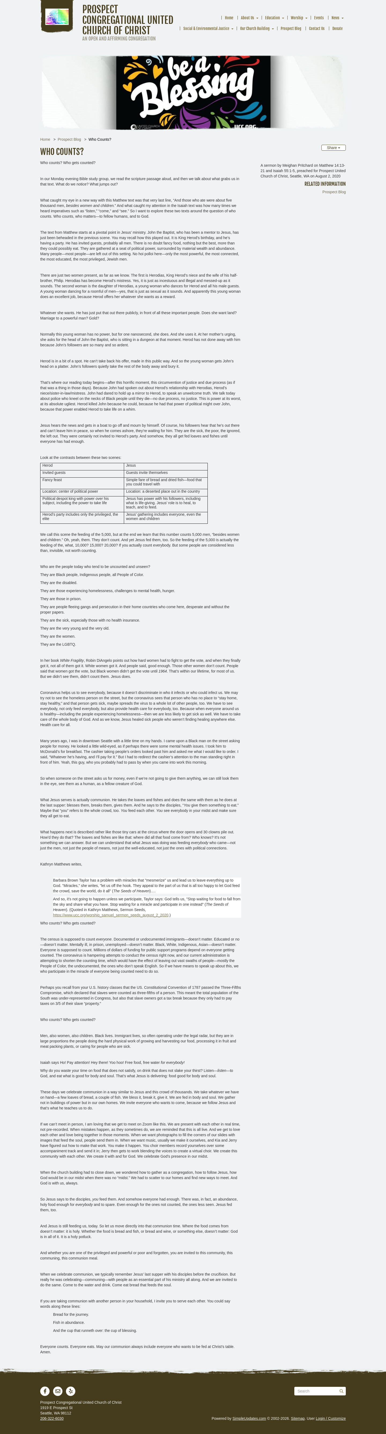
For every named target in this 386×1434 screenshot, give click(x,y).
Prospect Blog (291, 28)
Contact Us (317, 28)
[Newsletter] (57, 1391)
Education (272, 18)
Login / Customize (331, 1418)
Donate (337, 28)
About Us (247, 18)
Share (333, 148)
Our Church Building (255, 28)
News (335, 18)
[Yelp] (70, 1391)
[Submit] (341, 1391)
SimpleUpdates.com (249, 1418)
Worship (297, 18)
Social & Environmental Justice (206, 28)
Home (229, 18)
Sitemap (298, 1418)
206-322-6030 (52, 1418)
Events (319, 18)
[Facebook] (45, 1391)
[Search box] (320, 1391)
